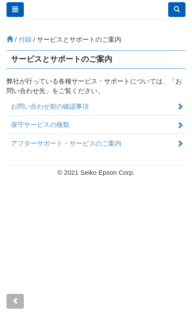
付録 (25, 39)
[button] (176, 9)
